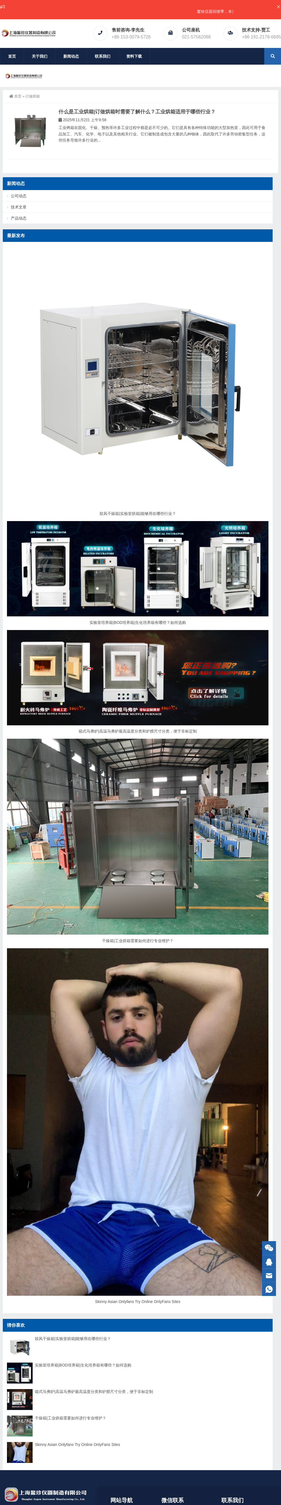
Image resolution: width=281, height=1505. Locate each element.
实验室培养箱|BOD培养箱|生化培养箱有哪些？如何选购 (137, 622)
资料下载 (134, 56)
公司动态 (18, 196)
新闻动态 (71, 56)
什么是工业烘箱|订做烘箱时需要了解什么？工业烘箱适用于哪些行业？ (137, 112)
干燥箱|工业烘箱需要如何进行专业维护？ (137, 941)
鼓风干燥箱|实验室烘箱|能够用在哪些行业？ (138, 513)
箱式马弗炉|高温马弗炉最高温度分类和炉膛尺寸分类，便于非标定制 (138, 731)
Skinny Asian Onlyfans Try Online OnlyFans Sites (137, 1301)
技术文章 (18, 207)
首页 (12, 56)
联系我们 (102, 56)
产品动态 (18, 218)
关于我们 (39, 56)
